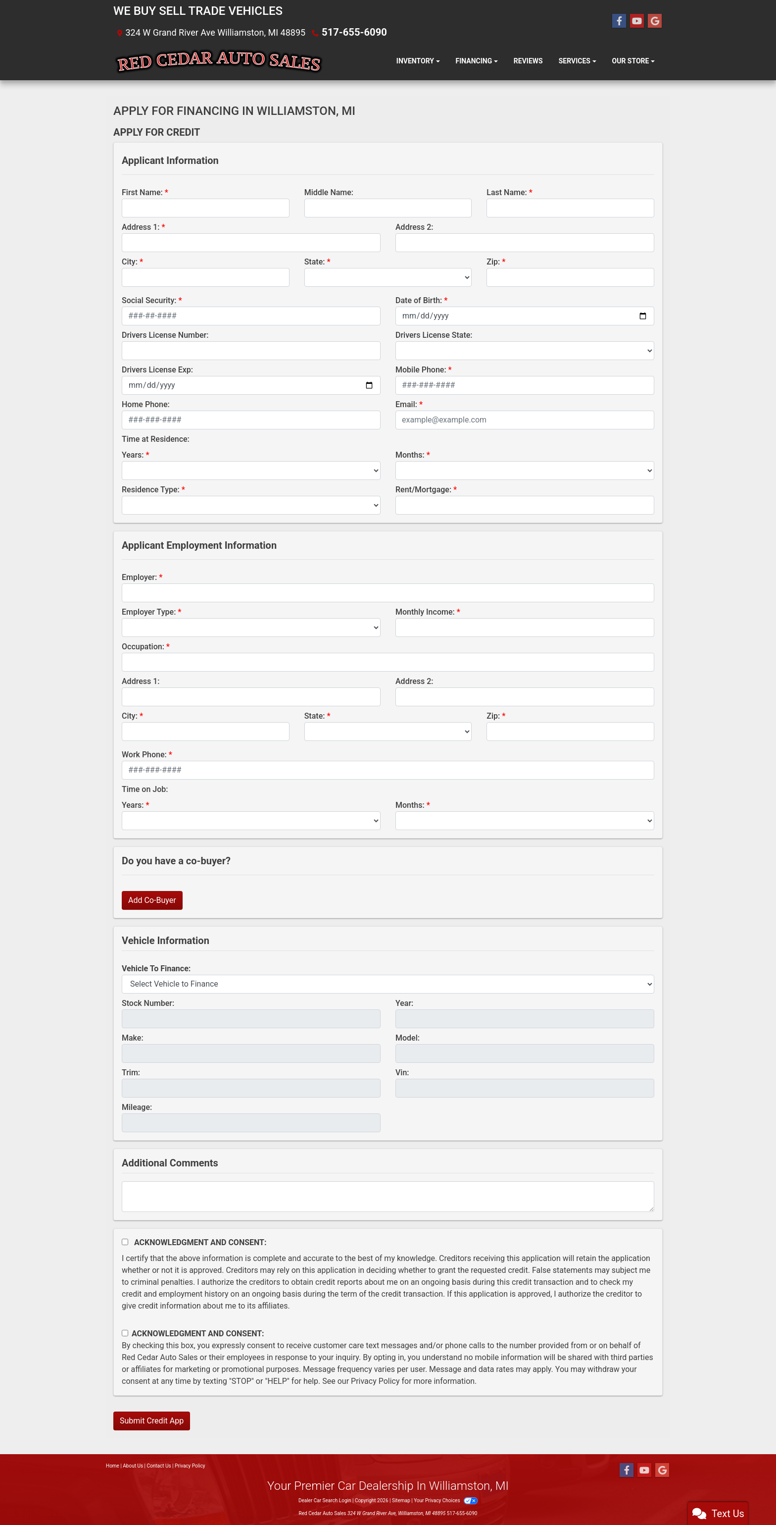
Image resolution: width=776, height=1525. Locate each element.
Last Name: (506, 192)
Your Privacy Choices (446, 1500)
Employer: (139, 576)
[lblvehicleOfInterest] (388, 983)
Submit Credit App (152, 1420)
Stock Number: (148, 1002)
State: (314, 261)
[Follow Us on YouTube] (637, 20)
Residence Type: (151, 489)
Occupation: (143, 646)
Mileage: (137, 1106)
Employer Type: (149, 611)
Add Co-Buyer (152, 899)
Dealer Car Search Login (324, 1500)
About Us (133, 1465)
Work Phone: (144, 754)
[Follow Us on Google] (655, 20)
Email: (406, 404)
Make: (133, 1037)
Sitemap (401, 1500)
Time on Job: (145, 788)
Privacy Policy (375, 1380)
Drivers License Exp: (157, 369)
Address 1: (140, 226)
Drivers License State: (434, 334)
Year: (404, 1002)
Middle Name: (328, 192)
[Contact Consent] (125, 1332)
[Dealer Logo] (218, 61)
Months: (410, 454)
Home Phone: (146, 404)
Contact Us (159, 1465)
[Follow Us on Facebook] (619, 20)
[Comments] (388, 1196)
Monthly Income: (425, 611)
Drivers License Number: (165, 334)
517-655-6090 (351, 32)
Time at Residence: (156, 438)
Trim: (131, 1072)
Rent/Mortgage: (423, 489)
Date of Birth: (418, 300)
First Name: (142, 192)
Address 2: (414, 226)
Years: (133, 454)
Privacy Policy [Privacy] (190, 1465)
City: (130, 261)
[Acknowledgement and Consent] (125, 1241)
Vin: (402, 1072)
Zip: (493, 261)
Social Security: (149, 300)
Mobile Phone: (420, 369)
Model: (407, 1037)
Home (112, 1465)
